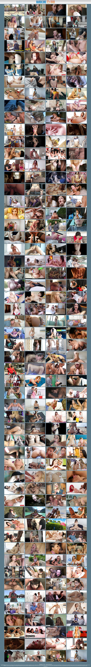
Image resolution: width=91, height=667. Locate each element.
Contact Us (45, 666)
